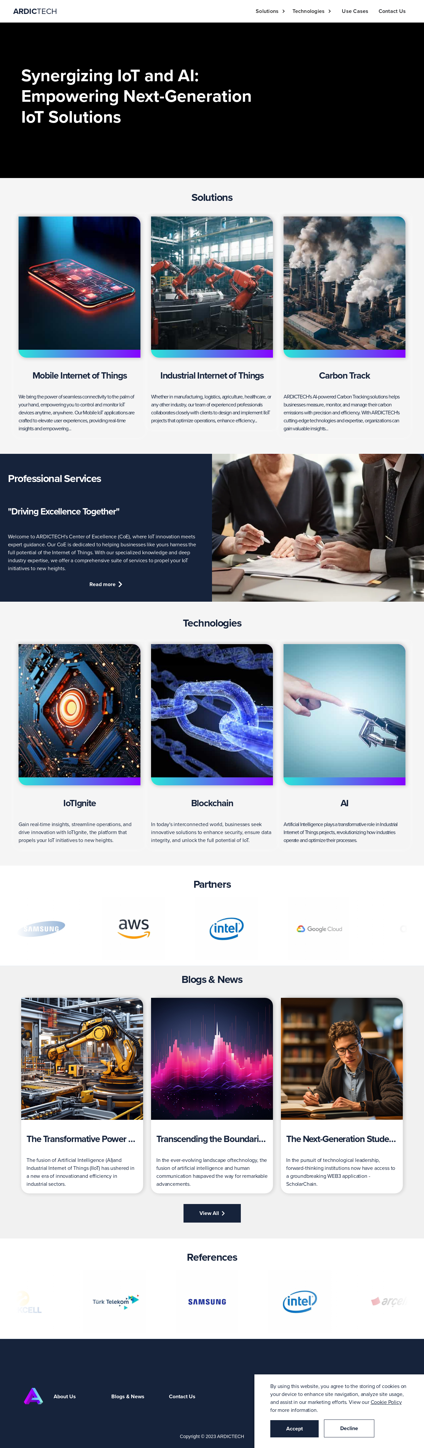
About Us (65, 1396)
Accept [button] (294, 1428)
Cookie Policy (386, 1402)
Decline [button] (349, 1428)
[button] (272, 11)
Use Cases (355, 11)
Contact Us (392, 11)
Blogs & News (127, 1396)
